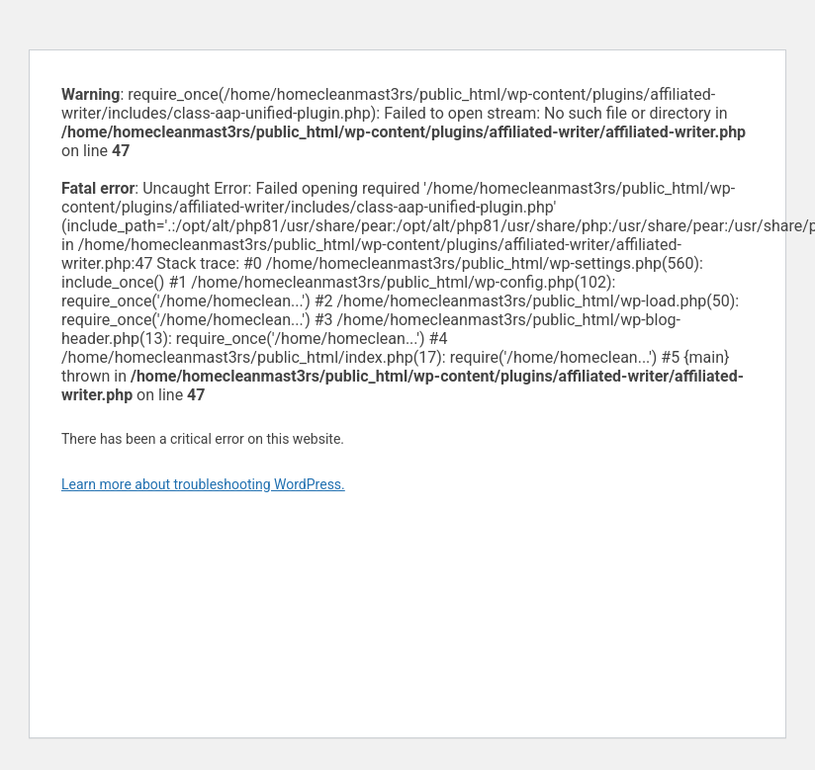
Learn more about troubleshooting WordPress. (203, 484)
